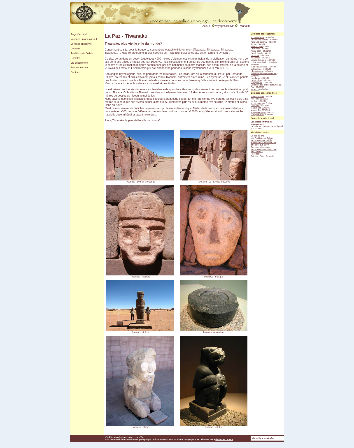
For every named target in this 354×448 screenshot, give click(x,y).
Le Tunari (255, 55)
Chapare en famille (259, 40)
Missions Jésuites (259, 67)
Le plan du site (257, 136)
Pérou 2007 (256, 51)
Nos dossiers (257, 151)
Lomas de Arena (258, 60)
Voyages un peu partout (84, 39)
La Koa (254, 101)
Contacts (75, 72)
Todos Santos (257, 103)
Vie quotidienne (79, 62)
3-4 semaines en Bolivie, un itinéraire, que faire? (263, 143)
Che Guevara (257, 71)
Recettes (75, 58)
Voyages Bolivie (224, 26)
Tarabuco (255, 89)
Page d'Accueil (79, 34)
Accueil (207, 26)
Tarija (253, 44)
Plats (262, 156)
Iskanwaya (256, 58)
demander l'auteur (224, 439)
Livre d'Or (255, 105)
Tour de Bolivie (257, 37)
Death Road (256, 53)
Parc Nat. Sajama (259, 42)
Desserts (270, 156)
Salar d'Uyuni (257, 46)
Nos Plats (255, 99)
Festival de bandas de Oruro (264, 73)
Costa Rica (256, 80)
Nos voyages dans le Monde (264, 149)
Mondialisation (257, 96)
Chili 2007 (256, 49)
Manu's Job (256, 108)
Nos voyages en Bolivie (261, 140)
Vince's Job (256, 110)
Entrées (254, 156)
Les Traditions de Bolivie (262, 138)
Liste (270, 118)
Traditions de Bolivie (82, 53)
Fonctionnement (79, 67)
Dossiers (75, 48)
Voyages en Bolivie (81, 43)
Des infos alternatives (260, 147)
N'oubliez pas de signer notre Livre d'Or (124, 437)
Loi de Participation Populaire (264, 62)
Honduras (255, 78)
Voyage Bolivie (257, 114)
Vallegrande (256, 69)
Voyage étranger (258, 112)
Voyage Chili (256, 82)
